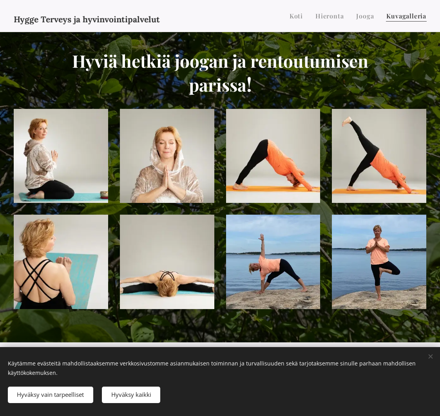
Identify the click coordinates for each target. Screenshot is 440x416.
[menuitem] (298, 16)
